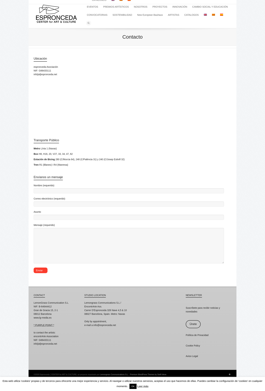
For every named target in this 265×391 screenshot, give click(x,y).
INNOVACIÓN (179, 6)
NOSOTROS (140, 6)
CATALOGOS (191, 15)
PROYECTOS (159, 6)
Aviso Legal (192, 356)
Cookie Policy (193, 345)
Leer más (142, 386)
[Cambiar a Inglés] (205, 15)
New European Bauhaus (150, 15)
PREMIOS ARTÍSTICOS (116, 6)
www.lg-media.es (43, 317)
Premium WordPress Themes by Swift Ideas (148, 374)
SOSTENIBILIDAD (122, 15)
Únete (193, 324)
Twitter (51, 348)
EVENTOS (92, 6)
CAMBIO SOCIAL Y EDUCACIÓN (210, 6)
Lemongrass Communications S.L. (114, 374)
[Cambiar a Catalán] (213, 15)
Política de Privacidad (197, 335)
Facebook (43, 348)
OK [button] (133, 386)
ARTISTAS (173, 15)
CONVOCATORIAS (97, 15)
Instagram (36, 348)
